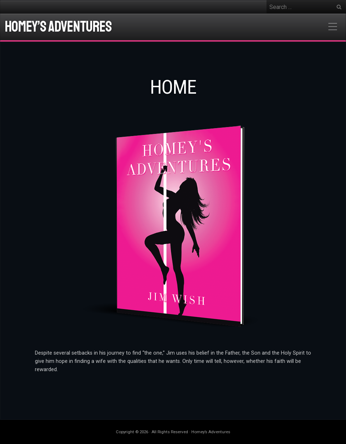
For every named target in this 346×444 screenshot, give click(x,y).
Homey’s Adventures (58, 27)
